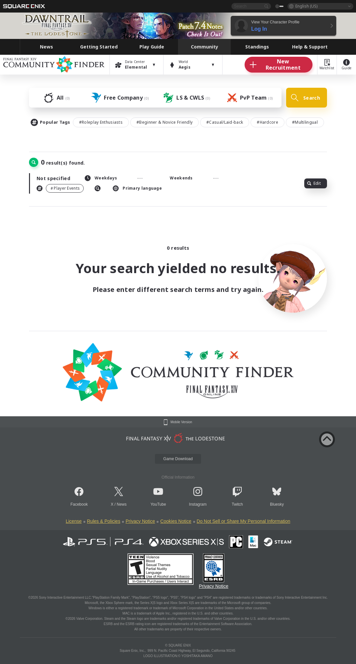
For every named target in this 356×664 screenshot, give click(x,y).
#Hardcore (267, 122)
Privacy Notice (140, 521)
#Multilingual (305, 122)
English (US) (306, 6)
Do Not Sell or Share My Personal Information (243, 521)
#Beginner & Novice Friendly (164, 122)
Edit (314, 183)
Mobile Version (181, 422)
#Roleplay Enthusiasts (101, 122)
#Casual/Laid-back (224, 122)
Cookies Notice (175, 521)
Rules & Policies (103, 521)
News (122, 504)
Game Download (178, 459)
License (73, 521)
